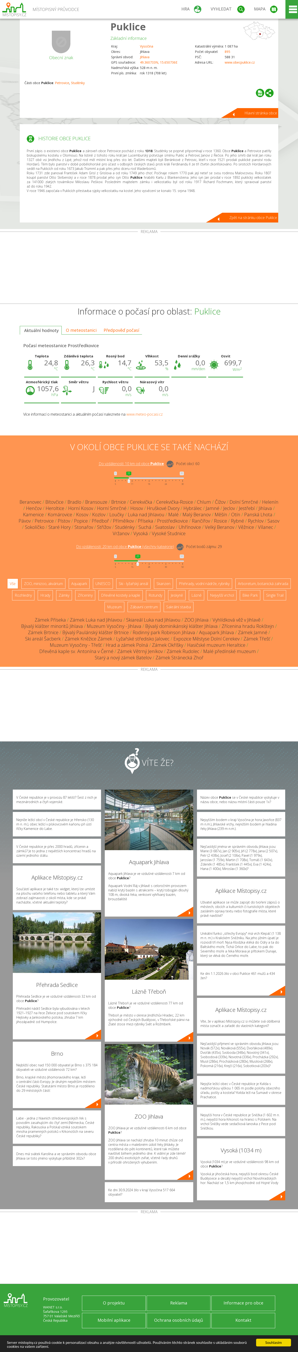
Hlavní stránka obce (260, 113)
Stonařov (83, 527)
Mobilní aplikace (114, 1320)
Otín (235, 514)
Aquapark (79, 583)
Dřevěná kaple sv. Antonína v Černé (76, 651)
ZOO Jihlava (196, 620)
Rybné (237, 521)
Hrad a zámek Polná (127, 645)
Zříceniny (85, 595)
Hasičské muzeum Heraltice (216, 645)
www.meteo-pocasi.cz (144, 414)
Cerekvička (141, 502)
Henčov (34, 508)
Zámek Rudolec (183, 651)
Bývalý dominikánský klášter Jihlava (181, 626)
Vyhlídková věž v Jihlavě (237, 620)
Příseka (145, 521)
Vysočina (146, 46)
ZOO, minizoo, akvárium (43, 583)
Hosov (136, 508)
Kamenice (33, 514)
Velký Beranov (219, 527)
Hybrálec (192, 508)
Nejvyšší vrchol (222, 595)
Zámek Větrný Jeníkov (140, 651)
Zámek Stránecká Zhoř (179, 657)
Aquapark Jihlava (216, 632)
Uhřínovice (190, 527)
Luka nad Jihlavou (146, 514)
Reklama (178, 1303)
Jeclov (229, 508)
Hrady (45, 595)
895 (227, 51)
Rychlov (256, 521)
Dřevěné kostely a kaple (120, 595)
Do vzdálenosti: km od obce (131, 463)
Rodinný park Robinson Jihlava (164, 632)
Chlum (204, 502)
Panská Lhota (258, 514)
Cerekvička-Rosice (174, 502)
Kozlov (98, 514)
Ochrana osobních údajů (178, 1320)
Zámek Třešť (257, 639)
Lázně (196, 595)
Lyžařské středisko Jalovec (142, 639)
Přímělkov (123, 521)
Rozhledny (23, 595)
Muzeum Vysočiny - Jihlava (114, 626)
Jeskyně (177, 595)
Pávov (25, 521)
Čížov (220, 502)
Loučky (116, 514)
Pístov (64, 521)
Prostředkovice (172, 521)
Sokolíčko (34, 527)
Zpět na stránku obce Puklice (253, 217)
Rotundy (155, 595)
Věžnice (246, 527)
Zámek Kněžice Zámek (88, 639)
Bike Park (250, 595)
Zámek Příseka (50, 620)
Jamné (212, 508)
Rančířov (201, 521)
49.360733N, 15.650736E (158, 62)
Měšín (221, 514)
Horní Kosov (80, 508)
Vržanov (121, 533)
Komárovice (60, 514)
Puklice (128, 26)
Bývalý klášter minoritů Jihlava (52, 626)
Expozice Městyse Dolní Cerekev (206, 639)
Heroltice (55, 508)
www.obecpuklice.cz (240, 62)
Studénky (78, 83)
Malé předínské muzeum (229, 651)
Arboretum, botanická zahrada (263, 583)
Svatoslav (165, 527)
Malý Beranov (197, 514)
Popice (81, 521)
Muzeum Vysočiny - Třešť (76, 645)
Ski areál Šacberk (43, 639)
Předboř (100, 521)
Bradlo (74, 502)
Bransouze (96, 502)
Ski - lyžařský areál (133, 583)
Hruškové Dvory (163, 508)
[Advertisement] (149, 268)
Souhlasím (273, 1342)
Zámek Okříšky (167, 645)
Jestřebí (247, 508)
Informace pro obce (243, 1303)
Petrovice (62, 83)
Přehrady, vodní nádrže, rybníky (204, 583)
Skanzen (163, 583)
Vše (13, 583)
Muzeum (114, 606)
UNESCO (102, 583)
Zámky (64, 595)
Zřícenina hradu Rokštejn (248, 626)
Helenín (270, 502)
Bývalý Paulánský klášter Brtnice (95, 632)
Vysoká (140, 533)
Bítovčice (54, 502)
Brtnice (118, 502)
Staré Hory (59, 527)
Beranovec (30, 502)
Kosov (82, 514)
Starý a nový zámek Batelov (123, 657)
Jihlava (144, 57)
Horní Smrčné (111, 508)
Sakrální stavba (178, 606)
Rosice (220, 521)
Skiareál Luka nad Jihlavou (153, 620)
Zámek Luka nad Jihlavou (96, 620)
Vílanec (265, 527)
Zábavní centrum (144, 606)
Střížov (104, 527)
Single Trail (275, 595)
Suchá (145, 527)
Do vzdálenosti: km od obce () (125, 546)
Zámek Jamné (252, 632)
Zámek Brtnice (43, 632)
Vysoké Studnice (169, 533)
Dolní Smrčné (244, 502)
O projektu (114, 1303)
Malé (173, 514)
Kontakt (243, 1320)
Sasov (273, 521)
